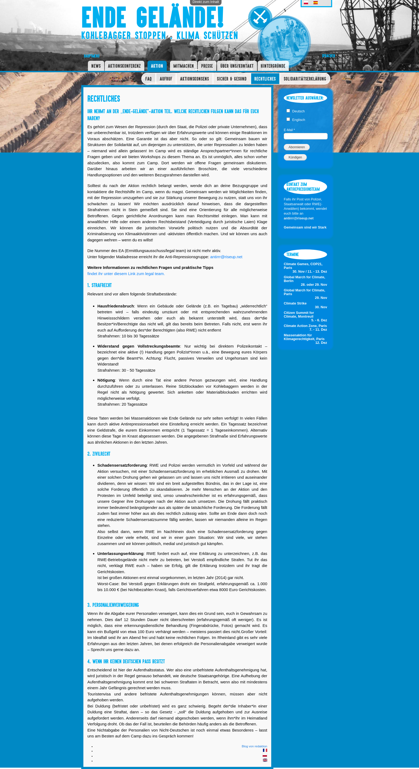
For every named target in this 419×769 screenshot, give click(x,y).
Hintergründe (273, 65)
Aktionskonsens (194, 78)
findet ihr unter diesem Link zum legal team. (126, 273)
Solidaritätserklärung (305, 78)
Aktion (157, 65)
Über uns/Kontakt (237, 65)
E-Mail (289, 130)
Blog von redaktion (254, 746)
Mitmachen (183, 65)
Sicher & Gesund (232, 78)
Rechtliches (265, 78)
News (96, 65)
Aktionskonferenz (124, 65)
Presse (207, 65)
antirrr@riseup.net (226, 256)
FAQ (148, 78)
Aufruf (166, 78)
